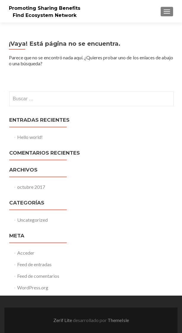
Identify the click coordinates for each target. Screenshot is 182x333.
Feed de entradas (34, 264)
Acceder (25, 253)
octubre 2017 (31, 187)
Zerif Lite (63, 320)
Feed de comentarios (38, 276)
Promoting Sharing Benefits (44, 8)
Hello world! (30, 137)
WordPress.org (32, 287)
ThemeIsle (118, 320)
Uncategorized (32, 220)
